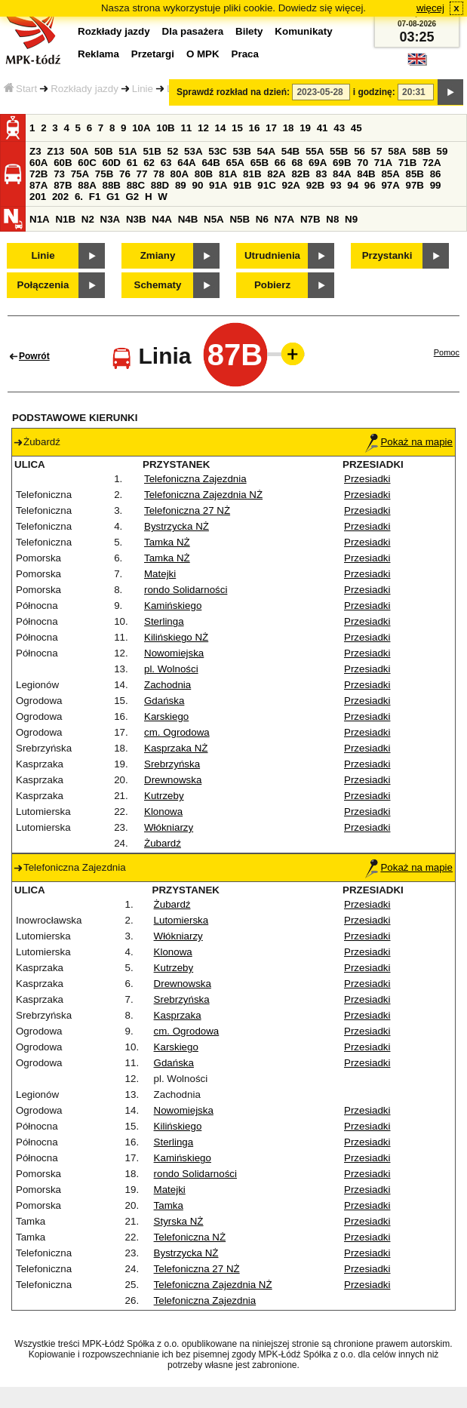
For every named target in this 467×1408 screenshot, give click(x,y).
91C (266, 185)
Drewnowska (172, 779)
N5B (239, 219)
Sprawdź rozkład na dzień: (233, 92)
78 (158, 174)
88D (160, 185)
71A (383, 162)
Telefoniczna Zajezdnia (195, 478)
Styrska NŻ (179, 1221)
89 (180, 185)
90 (197, 185)
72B (38, 174)
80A (180, 174)
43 (339, 128)
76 (125, 174)
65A (235, 162)
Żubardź (162, 843)
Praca (245, 54)
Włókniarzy (168, 827)
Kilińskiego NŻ (176, 637)
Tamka (168, 1205)
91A (218, 185)
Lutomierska (181, 920)
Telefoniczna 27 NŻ (187, 510)
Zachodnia (167, 684)
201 (37, 196)
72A (431, 162)
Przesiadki (367, 478)
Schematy (158, 285)
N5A (214, 219)
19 (305, 128)
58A (397, 151)
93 (336, 185)
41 (322, 128)
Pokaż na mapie (409, 441)
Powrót (34, 356)
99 (435, 185)
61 (132, 162)
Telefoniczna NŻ (190, 1237)
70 (362, 162)
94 (352, 185)
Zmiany (158, 255)
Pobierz (272, 285)
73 (59, 174)
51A (127, 151)
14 (220, 128)
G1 (113, 196)
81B (252, 174)
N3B (136, 219)
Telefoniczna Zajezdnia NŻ (203, 494)
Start (20, 88)
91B (242, 185)
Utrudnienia (272, 255)
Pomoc (446, 352)
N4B (188, 219)
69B (342, 162)
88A (87, 185)
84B (366, 174)
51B (152, 151)
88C (136, 185)
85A (390, 174)
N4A (162, 219)
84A (342, 174)
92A (290, 185)
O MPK (203, 54)
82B (300, 174)
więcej (430, 8)
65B (259, 162)
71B (407, 162)
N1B (65, 219)
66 (280, 162)
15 (237, 128)
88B (111, 185)
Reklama (98, 54)
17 (271, 128)
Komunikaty (303, 31)
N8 (332, 219)
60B (63, 162)
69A (318, 162)
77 (142, 174)
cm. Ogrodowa (177, 732)
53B (241, 151)
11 (186, 128)
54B (290, 151)
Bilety (249, 31)
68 (297, 162)
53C (217, 151)
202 (60, 196)
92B (315, 185)
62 (149, 162)
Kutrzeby (164, 795)
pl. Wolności (171, 669)
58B (421, 151)
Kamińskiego (172, 605)
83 (321, 174)
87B (63, 185)
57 (377, 151)
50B (103, 151)
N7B (310, 219)
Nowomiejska (174, 653)
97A (390, 185)
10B (165, 128)
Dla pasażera (193, 31)
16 (254, 128)
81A (228, 174)
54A (266, 151)
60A (38, 162)
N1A (39, 219)
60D (111, 162)
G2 (132, 196)
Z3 (35, 151)
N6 (262, 219)
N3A (110, 219)
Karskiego (166, 716)
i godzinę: (374, 92)
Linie (142, 88)
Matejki (160, 573)
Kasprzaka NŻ (175, 748)
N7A (285, 219)
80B (204, 174)
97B (415, 185)
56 (359, 151)
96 (370, 185)
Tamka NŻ (167, 542)
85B (415, 174)
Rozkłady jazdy (84, 88)
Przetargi (152, 54)
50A (79, 151)
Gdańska (164, 700)
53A (193, 151)
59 (442, 151)
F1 (95, 196)
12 (203, 128)
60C (87, 162)
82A (276, 174)
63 (166, 162)
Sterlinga (164, 621)
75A (80, 174)
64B (210, 162)
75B (104, 174)
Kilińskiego (178, 1126)
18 (288, 128)
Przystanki (387, 255)
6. (79, 196)
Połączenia (43, 285)
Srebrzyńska (172, 764)
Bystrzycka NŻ (176, 526)
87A (38, 185)
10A (141, 128)
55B (339, 151)
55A (315, 151)
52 (173, 151)
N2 (87, 219)
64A (186, 162)
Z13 (55, 151)
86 (435, 174)
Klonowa (163, 811)
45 (356, 128)
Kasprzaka (177, 1015)
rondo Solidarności (185, 589)
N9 (351, 219)
